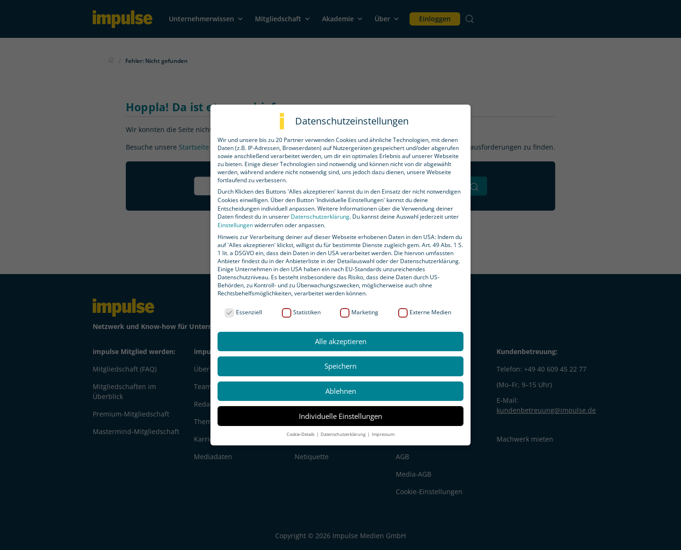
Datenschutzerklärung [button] (344, 434)
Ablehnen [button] (340, 391)
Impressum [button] (383, 434)
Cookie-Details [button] (301, 434)
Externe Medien (424, 312)
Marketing (359, 312)
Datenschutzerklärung (320, 217)
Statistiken (301, 312)
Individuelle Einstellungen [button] (340, 416)
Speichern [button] (340, 366)
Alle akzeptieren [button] (341, 341)
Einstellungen (235, 225)
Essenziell (243, 312)
